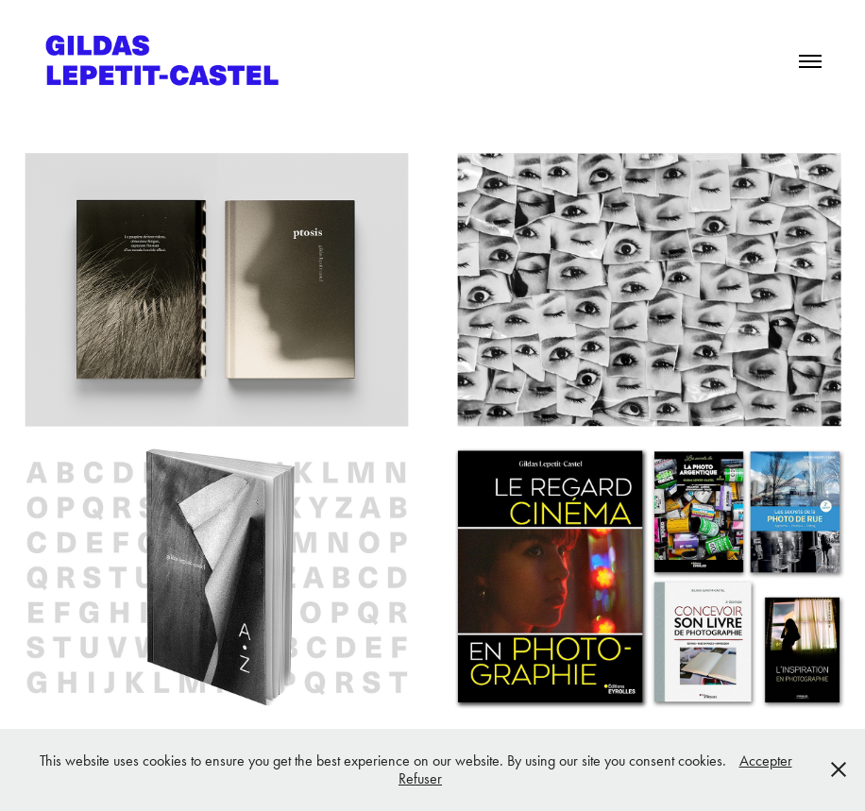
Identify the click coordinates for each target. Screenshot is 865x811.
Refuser (420, 778)
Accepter (765, 760)
